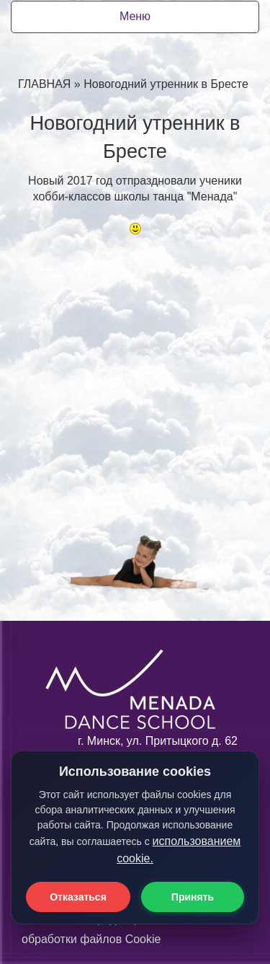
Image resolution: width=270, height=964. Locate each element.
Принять (192, 897)
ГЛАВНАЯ (44, 84)
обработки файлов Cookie (91, 939)
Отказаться (78, 897)
